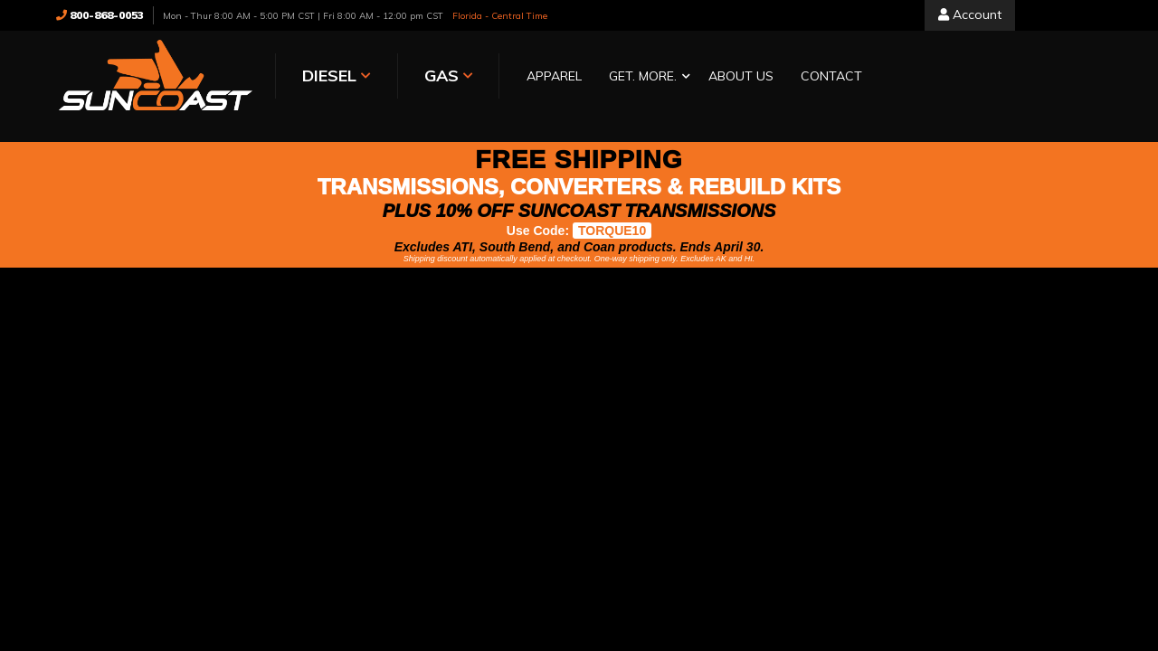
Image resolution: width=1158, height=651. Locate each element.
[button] (645, 77)
